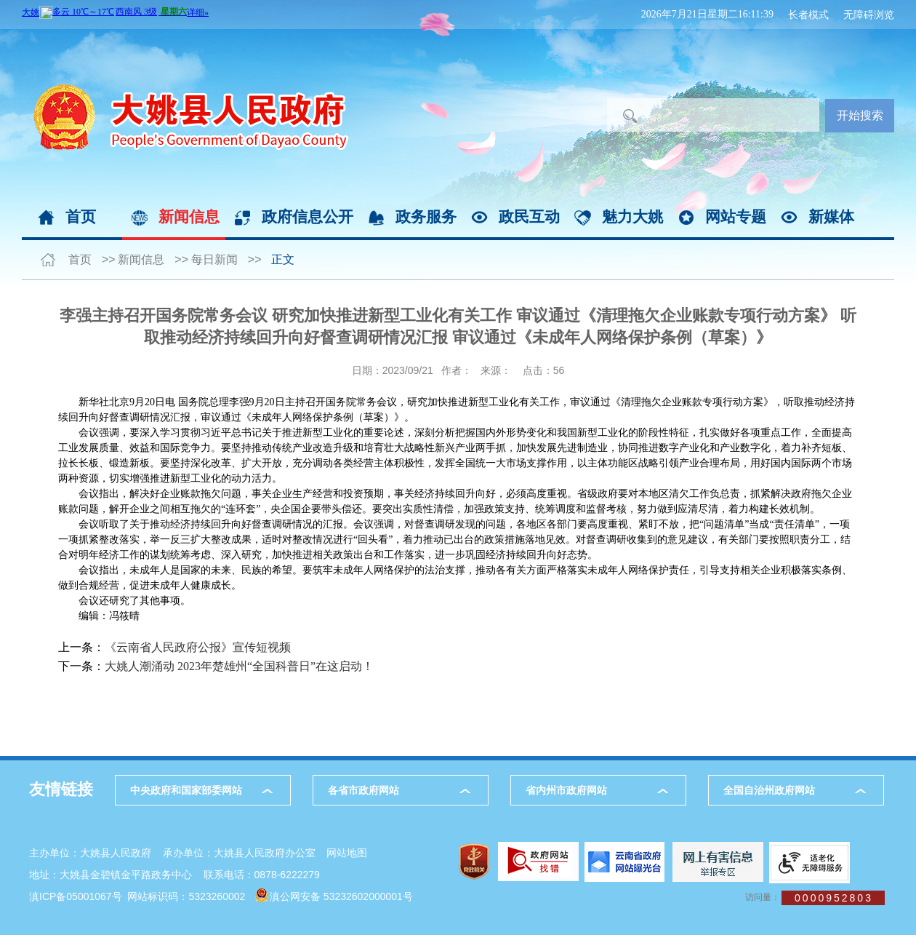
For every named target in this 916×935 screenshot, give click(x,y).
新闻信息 (189, 216)
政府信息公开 (307, 216)
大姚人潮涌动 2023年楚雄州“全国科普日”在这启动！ (239, 666)
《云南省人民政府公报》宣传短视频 (198, 647)
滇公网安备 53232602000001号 (341, 896)
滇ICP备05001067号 (75, 896)
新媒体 (831, 216)
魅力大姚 (632, 216)
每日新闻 (214, 259)
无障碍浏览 (868, 14)
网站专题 (735, 216)
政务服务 (426, 216)
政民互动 (529, 216)
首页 (80, 216)
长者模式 (808, 14)
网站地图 (346, 853)
